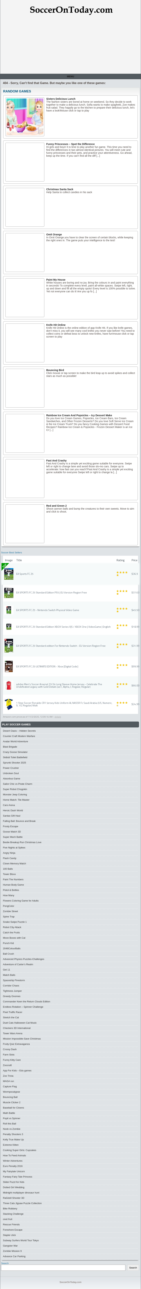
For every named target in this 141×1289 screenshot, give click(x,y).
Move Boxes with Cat (14, 937)
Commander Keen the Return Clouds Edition (26, 1001)
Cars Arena (9, 805)
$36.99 (135, 574)
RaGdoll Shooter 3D (13, 1198)
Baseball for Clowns (13, 1107)
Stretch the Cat (11, 1017)
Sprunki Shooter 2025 (14, 762)
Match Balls (9, 975)
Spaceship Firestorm (14, 980)
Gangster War (10, 1245)
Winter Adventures (12, 1160)
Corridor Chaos (11, 985)
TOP (4, 566)
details (58, 716)
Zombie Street (10, 911)
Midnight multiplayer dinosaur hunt (21, 1192)
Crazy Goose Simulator (15, 752)
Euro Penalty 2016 (13, 1166)
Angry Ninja (9, 853)
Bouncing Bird (55, 370)
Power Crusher (11, 768)
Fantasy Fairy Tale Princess (17, 1176)
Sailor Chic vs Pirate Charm (17, 784)
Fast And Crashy (56, 460)
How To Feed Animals (14, 1155)
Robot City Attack (12, 927)
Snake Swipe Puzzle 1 (15, 922)
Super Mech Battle (13, 837)
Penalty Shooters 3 (13, 1134)
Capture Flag (10, 1086)
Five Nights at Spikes (14, 847)
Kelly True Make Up (13, 1139)
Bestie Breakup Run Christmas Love (22, 842)
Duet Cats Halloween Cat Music (20, 1022)
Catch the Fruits (11, 932)
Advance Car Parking (14, 1256)
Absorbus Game (11, 778)
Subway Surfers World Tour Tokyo (21, 1240)
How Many (8, 895)
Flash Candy (9, 858)
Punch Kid (8, 943)
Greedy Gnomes (11, 996)
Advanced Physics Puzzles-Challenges (23, 959)
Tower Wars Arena (12, 1033)
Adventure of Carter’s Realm (18, 964)
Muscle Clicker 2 (11, 1102)
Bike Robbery (10, 1208)
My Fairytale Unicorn (14, 1171)
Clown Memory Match (14, 863)
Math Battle (9, 1113)
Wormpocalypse (11, 1091)
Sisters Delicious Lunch (60, 98)
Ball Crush (8, 953)
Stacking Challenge (13, 1213)
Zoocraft (7, 1065)
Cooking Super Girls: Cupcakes (19, 1150)
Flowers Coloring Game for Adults (21, 900)
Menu (70, 76)
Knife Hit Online (56, 324)
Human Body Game (13, 884)
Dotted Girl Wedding (13, 1187)
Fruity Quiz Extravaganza (16, 1044)
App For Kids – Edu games (17, 1070)
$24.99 (135, 704)
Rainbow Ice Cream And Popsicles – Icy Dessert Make (79, 415)
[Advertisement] (70, 46)
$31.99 (135, 646)
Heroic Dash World (13, 810)
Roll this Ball (9, 1123)
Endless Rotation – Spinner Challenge (23, 1006)
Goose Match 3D (12, 831)
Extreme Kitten (11, 1144)
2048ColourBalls (11, 948)
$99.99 (135, 666)
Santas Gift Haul (11, 815)
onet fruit (7, 1219)
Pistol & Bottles (11, 890)
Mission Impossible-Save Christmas (22, 1038)
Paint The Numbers (13, 879)
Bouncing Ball (10, 1097)
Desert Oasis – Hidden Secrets (19, 730)
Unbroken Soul (11, 773)
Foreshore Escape (12, 1229)
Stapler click (9, 1235)
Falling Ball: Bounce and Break (19, 821)
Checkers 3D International (16, 1028)
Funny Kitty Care (12, 1060)
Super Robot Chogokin (15, 789)
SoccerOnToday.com (70, 1282)
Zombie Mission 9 (12, 1251)
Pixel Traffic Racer (12, 1012)
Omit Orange (54, 234)
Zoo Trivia (8, 1075)
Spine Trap (9, 916)
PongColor (8, 906)
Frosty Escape (10, 826)
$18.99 (135, 627)
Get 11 (6, 969)
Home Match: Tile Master (16, 799)
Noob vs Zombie (11, 1129)
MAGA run (8, 1081)
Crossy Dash (10, 1049)
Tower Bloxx (9, 874)
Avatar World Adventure (15, 741)
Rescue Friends (11, 1224)
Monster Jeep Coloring (15, 794)
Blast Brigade (10, 746)
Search (5, 1263)
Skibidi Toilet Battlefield (15, 757)
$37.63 (135, 592)
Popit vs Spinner (11, 1118)
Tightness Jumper (12, 991)
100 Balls (8, 868)
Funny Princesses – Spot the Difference (70, 144)
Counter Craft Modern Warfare (19, 736)
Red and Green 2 (56, 505)
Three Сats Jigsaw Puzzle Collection (22, 1203)
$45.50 (135, 610)
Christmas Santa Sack (59, 189)
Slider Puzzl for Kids (13, 1182)
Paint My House (55, 279)
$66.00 (135, 685)
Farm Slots (9, 1054)
